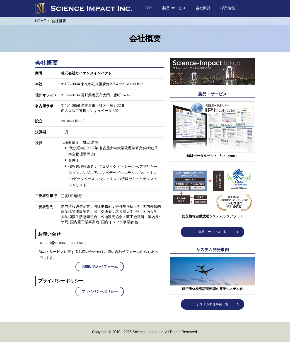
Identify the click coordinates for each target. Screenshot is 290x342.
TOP (148, 8)
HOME (40, 21)
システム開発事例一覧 (212, 304)
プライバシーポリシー (100, 291)
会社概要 (203, 8)
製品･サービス (174, 8)
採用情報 (227, 8)
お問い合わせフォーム (100, 266)
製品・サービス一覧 (212, 232)
